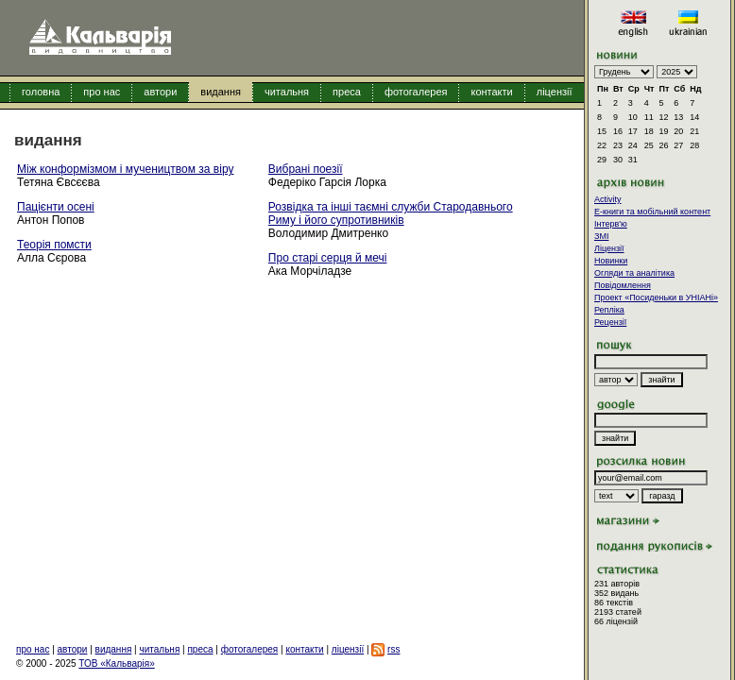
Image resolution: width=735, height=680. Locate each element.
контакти (491, 91)
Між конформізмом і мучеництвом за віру (125, 169)
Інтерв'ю (610, 224)
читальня (287, 91)
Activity (608, 199)
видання (220, 91)
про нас (101, 91)
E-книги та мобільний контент (652, 211)
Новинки (610, 260)
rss (393, 649)
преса (347, 91)
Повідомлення (622, 285)
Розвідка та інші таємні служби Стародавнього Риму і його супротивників (390, 213)
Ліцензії (609, 248)
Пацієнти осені (55, 206)
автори (160, 91)
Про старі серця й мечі (327, 257)
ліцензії (555, 91)
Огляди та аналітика (634, 273)
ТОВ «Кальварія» (116, 663)
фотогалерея (416, 91)
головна (41, 91)
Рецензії (610, 322)
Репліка (609, 309)
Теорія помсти (54, 244)
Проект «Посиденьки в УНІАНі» (656, 297)
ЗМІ (601, 236)
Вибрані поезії (305, 169)
